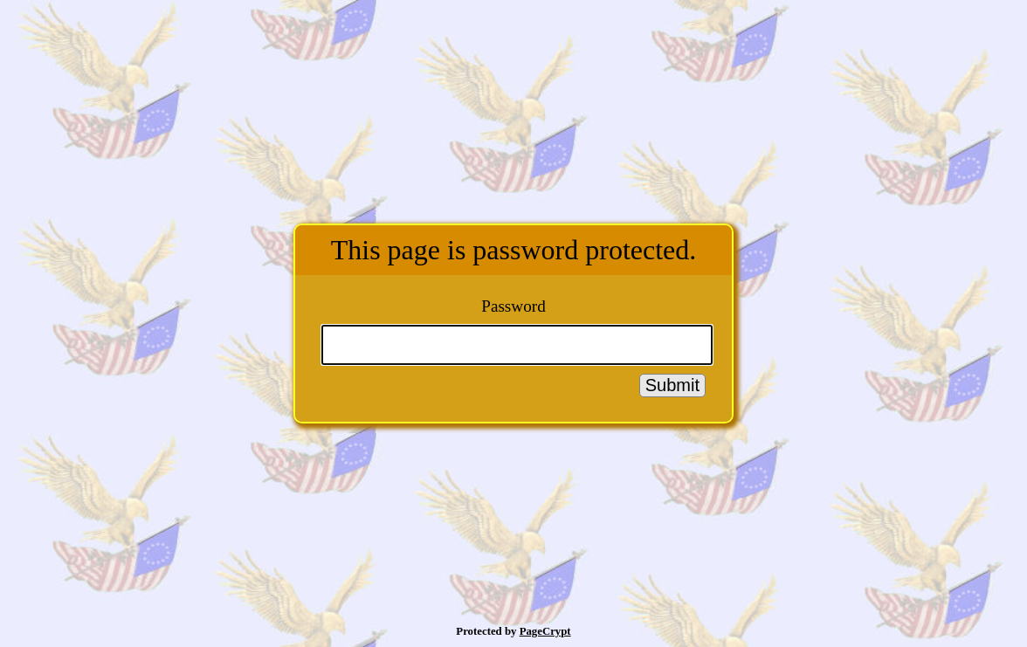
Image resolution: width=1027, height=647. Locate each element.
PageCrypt (545, 631)
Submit (672, 385)
